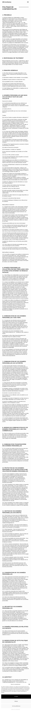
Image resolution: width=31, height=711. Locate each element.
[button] (29, 684)
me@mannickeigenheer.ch (8, 522)
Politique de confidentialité (15, 709)
